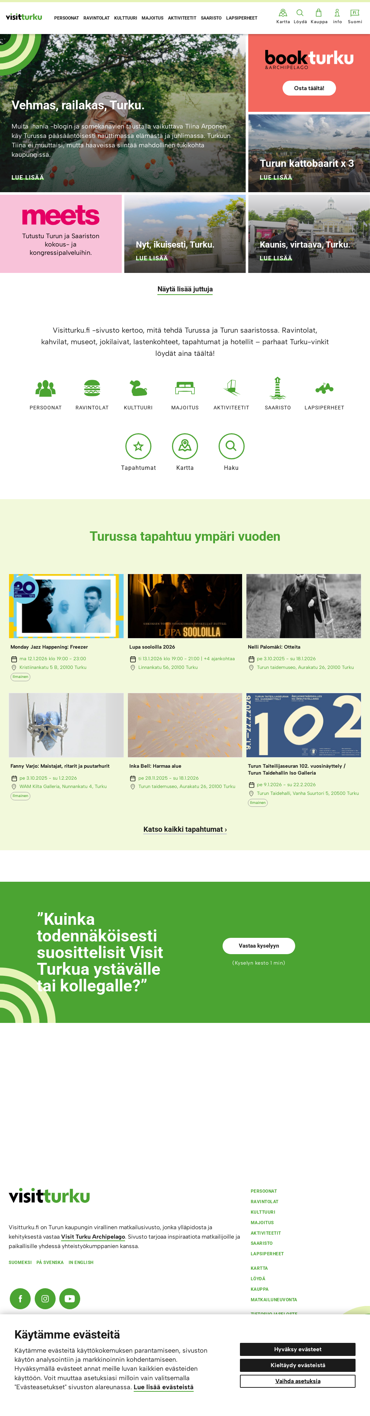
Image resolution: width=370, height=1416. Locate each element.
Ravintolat (92, 392)
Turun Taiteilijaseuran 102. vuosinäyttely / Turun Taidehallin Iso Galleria (296, 769)
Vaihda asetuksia (297, 1381)
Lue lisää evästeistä (164, 1387)
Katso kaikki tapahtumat (183, 829)
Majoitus (185, 392)
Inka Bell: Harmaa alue (155, 766)
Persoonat (46, 392)
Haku (232, 452)
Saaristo (277, 392)
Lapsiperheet (324, 392)
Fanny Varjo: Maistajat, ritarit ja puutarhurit (59, 766)
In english (81, 1262)
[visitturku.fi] (49, 1201)
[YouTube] (69, 1298)
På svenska (50, 1262)
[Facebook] (20, 1298)
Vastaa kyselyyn (259, 946)
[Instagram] (45, 1298)
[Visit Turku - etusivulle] (24, 16)
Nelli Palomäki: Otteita (274, 647)
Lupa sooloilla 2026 (152, 647)
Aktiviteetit (231, 392)
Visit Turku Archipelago (93, 1236)
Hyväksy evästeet (298, 1349)
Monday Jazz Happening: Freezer (49, 647)
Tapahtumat (138, 452)
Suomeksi (20, 1262)
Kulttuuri (138, 392)
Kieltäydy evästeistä (298, 1365)
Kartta (185, 452)
